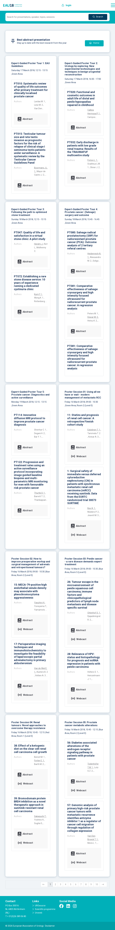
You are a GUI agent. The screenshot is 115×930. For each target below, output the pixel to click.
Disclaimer (50, 926)
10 (97, 884)
